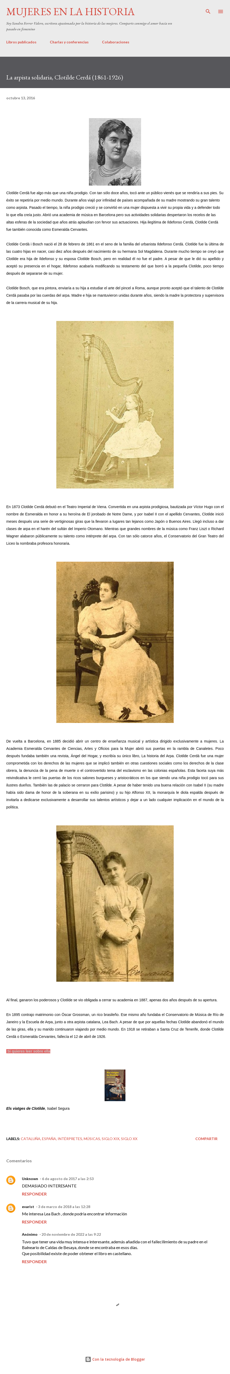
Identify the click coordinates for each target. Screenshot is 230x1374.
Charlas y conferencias (69, 42)
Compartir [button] (206, 1138)
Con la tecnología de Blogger (115, 1359)
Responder (34, 1193)
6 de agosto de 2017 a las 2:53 (68, 1178)
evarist (28, 1206)
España (49, 1138)
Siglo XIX (110, 1138)
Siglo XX (129, 1138)
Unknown (30, 1178)
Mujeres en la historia (70, 11)
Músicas (92, 1138)
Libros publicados (21, 42)
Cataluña (30, 1138)
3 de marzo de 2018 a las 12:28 (64, 1206)
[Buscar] (208, 9)
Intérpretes (70, 1138)
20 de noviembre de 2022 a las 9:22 (71, 1234)
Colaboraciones (115, 42)
